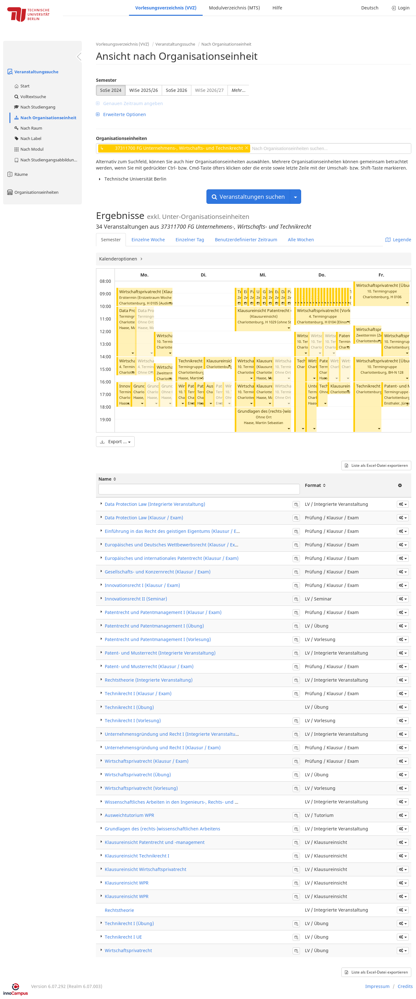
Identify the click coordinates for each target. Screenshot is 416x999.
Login (400, 8)
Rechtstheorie (119, 910)
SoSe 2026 (176, 90)
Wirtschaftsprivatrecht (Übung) (385, 285)
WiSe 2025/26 (143, 90)
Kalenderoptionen (118, 259)
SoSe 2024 (110, 90)
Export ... (115, 441)
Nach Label (27, 138)
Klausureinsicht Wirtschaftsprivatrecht (145, 869)
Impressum (377, 986)
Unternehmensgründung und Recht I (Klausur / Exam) (163, 748)
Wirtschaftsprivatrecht (128, 950)
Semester (106, 80)
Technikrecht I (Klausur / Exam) (138, 693)
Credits (405, 986)
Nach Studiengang (34, 107)
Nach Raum (28, 128)
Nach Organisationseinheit (45, 117)
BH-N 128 (395, 372)
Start (22, 86)
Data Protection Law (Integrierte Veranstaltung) (155, 504)
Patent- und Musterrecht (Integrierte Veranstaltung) (160, 653)
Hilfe (277, 8)
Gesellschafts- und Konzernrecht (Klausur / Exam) (158, 572)
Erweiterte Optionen (121, 114)
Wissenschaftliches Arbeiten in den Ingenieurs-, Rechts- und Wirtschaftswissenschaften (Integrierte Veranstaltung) (227, 802)
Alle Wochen (301, 240)
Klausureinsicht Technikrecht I (137, 856)
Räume (17, 174)
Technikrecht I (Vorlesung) (203, 361)
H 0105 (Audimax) (161, 303)
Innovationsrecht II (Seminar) (136, 599)
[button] (169, 302)
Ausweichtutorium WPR (129, 815)
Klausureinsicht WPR (349, 386)
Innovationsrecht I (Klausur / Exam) (142, 585)
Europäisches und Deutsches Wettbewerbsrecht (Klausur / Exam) (174, 545)
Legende (398, 240)
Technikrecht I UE (372, 386)
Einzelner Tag (190, 240)
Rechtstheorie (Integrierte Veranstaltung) (149, 680)
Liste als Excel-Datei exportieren (376, 465)
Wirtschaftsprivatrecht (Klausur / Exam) (146, 761)
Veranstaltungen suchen (248, 196)
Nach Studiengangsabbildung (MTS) (48, 160)
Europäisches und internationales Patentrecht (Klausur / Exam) (172, 558)
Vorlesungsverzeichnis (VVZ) (165, 8)
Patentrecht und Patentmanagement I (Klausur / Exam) (163, 612)
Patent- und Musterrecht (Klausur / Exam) (149, 666)
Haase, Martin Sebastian (198, 378)
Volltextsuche (30, 96)
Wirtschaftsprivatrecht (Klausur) (149, 291)
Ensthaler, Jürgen (398, 403)
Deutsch (370, 8)
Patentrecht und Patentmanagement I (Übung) (154, 626)
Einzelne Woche (148, 240)
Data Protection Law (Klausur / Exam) (144, 518)
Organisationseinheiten (32, 192)
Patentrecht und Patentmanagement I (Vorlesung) (158, 639)
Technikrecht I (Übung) (129, 707)
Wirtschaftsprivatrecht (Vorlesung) (329, 310)
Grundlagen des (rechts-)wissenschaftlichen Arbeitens (288, 411)
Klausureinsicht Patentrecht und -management (282, 310)
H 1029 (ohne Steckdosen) (286, 322)
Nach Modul (28, 149)
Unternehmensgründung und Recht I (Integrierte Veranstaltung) (174, 734)
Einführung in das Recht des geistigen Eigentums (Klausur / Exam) (176, 531)
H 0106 (396, 296)
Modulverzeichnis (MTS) (234, 8)
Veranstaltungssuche (32, 72)
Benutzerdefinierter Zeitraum (246, 240)
